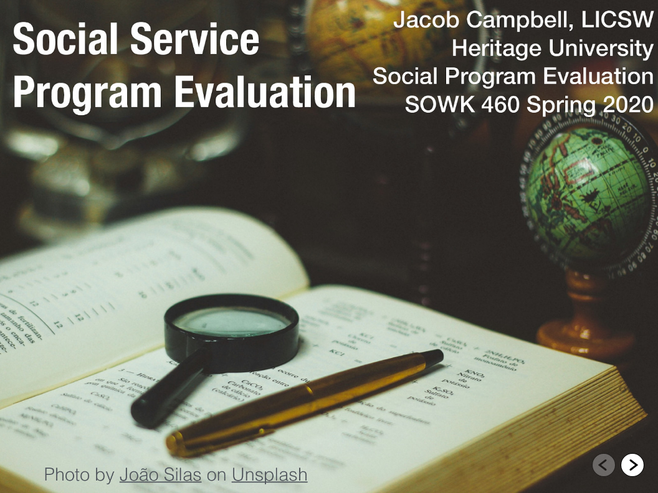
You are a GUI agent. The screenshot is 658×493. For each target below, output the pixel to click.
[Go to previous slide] (604, 465)
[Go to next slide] (632, 465)
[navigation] (618, 467)
